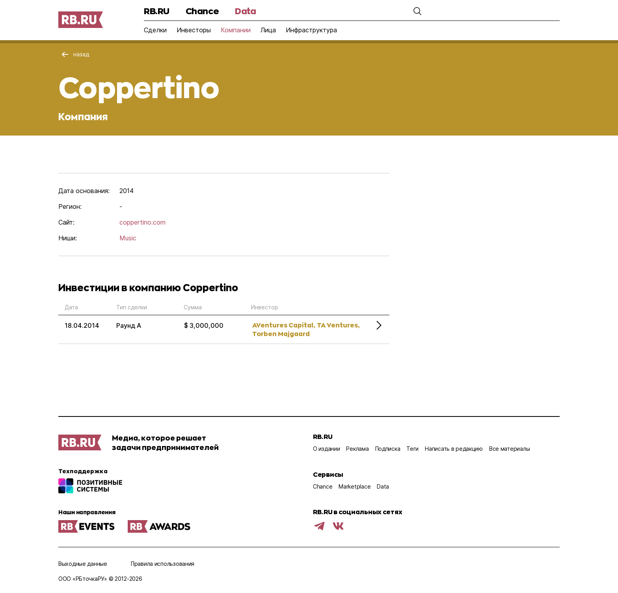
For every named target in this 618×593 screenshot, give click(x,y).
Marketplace (354, 486)
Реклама (357, 448)
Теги (412, 448)
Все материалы (509, 448)
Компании (236, 30)
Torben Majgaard (281, 333)
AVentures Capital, (283, 325)
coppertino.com (142, 222)
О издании (326, 448)
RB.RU (156, 11)
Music (127, 238)
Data (245, 11)
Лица (268, 30)
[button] (417, 11)
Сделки (155, 30)
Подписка (387, 448)
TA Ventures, (338, 325)
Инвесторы (194, 30)
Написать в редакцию (454, 448)
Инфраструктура (311, 30)
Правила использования (162, 563)
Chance (202, 11)
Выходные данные (82, 563)
